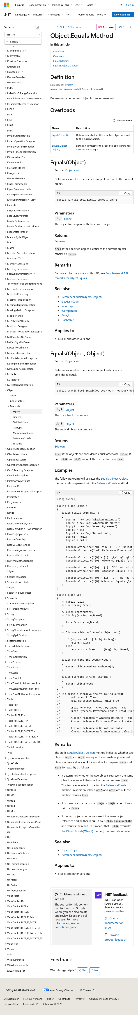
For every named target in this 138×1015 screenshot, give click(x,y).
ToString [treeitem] (17, 443)
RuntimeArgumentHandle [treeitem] (21, 550)
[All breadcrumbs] (53, 27)
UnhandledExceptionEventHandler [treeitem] (23, 830)
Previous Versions (32, 998)
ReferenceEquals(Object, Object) (81, 297)
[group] (94, 391)
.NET (61, 27)
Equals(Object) (61, 60)
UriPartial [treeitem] (12, 885)
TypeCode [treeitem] (12, 763)
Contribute (64, 998)
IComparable (69, 310)
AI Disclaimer (11, 998)
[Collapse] (37, 27)
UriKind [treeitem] (11, 874)
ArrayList (67, 315)
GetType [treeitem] (17, 427)
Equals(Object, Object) (65, 65)
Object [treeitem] (13, 395)
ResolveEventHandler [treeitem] (18, 544)
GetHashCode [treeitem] (20, 422)
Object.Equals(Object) (79, 831)
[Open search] (121, 5)
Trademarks (29, 1004)
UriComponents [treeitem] (16, 847)
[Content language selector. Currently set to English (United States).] (20, 990)
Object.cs (71, 170)
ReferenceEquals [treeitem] (22, 438)
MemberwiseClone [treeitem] (23, 433)
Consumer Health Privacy (103, 998)
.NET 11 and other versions (74, 339)
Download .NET (123, 14)
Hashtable (67, 320)
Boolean (60, 241)
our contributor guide (67, 925)
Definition (58, 51)
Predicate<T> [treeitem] (14, 496)
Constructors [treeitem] (17, 401)
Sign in (130, 4)
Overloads (58, 56)
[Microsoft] (6, 5)
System (69, 84)
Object (68, 219)
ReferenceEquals (107, 483)
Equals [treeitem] (16, 411)
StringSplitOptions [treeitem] (17, 635)
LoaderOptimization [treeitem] (18, 221)
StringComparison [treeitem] (17, 624)
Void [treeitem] (9, 954)
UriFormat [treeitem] (12, 858)
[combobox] (23, 34)
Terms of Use (11, 1004)
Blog (49, 998)
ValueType (67, 306)
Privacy (78, 998)
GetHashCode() (70, 301)
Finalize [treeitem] (17, 417)
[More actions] (130, 27)
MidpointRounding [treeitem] (17, 294)
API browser (74, 27)
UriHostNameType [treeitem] (17, 869)
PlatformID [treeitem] (13, 486)
